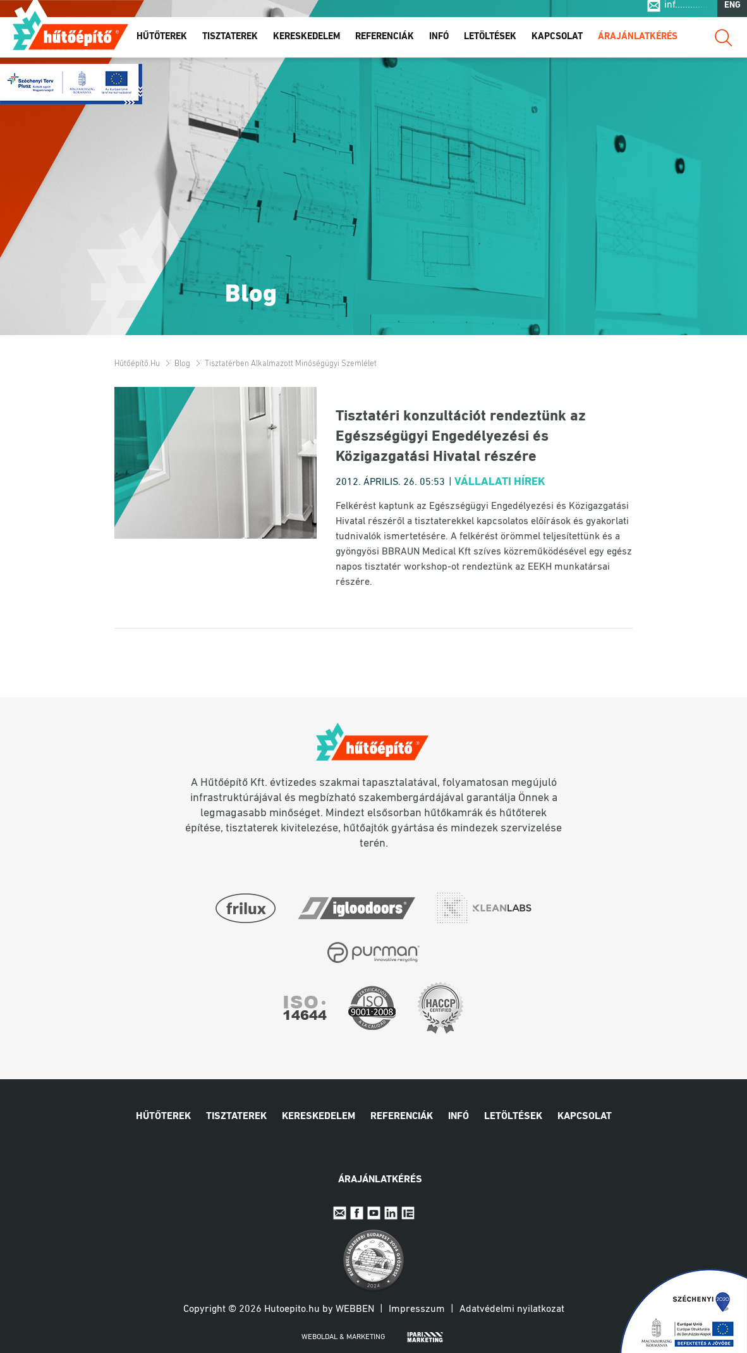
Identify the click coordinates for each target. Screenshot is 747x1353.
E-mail (339, 1213)
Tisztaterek (230, 43)
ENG (732, 11)
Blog (182, 364)
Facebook (356, 1213)
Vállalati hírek (499, 482)
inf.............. (687, 11)
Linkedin (391, 1213)
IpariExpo (408, 1213)
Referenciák (384, 43)
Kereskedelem (306, 43)
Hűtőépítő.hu (70, 36)
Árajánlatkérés (637, 43)
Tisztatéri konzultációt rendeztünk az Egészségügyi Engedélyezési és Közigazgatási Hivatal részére (461, 437)
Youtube (373, 1213)
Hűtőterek (162, 43)
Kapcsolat (557, 43)
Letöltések (490, 43)
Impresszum (417, 1309)
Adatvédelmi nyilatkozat (511, 1309)
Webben (355, 1309)
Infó (439, 43)
